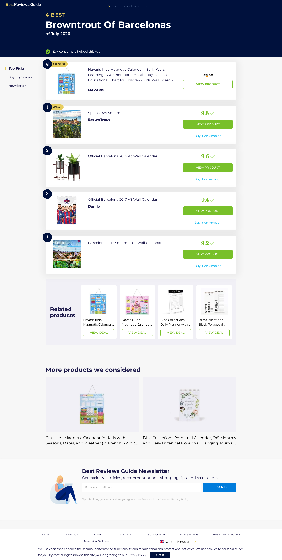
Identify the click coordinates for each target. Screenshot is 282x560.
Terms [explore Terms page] (97, 534)
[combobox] (141, 6)
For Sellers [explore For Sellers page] (189, 534)
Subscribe (219, 487)
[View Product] (141, 81)
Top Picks (17, 68)
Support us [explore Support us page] (157, 534)
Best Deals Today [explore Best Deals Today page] (226, 534)
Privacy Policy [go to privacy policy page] (137, 555)
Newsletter (17, 86)
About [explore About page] (47, 534)
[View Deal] (99, 312)
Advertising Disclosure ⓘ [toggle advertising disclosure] (98, 541)
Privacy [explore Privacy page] (72, 534)
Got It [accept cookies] (160, 555)
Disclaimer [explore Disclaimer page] (124, 534)
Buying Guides (20, 77)
